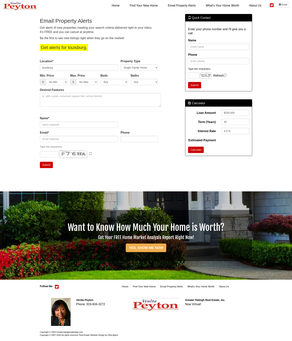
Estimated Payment (202, 140)
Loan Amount (206, 112)
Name (192, 40)
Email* (44, 132)
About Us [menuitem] (255, 5)
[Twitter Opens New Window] (271, 4)
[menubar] (187, 5)
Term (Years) (207, 122)
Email (283, 4)
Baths (135, 75)
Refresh (218, 75)
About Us (224, 286)
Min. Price (47, 75)
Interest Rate (207, 131)
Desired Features (52, 89)
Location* (46, 61)
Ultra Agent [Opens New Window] (113, 335)
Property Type (130, 61)
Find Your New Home (144, 286)
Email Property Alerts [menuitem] (182, 5)
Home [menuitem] (116, 5)
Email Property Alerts (171, 286)
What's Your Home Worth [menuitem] (222, 5)
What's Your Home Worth (200, 286)
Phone (125, 132)
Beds (104, 75)
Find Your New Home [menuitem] (144, 5)
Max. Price (77, 75)
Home (125, 286)
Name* (44, 118)
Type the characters (199, 68)
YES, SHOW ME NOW (146, 248)
